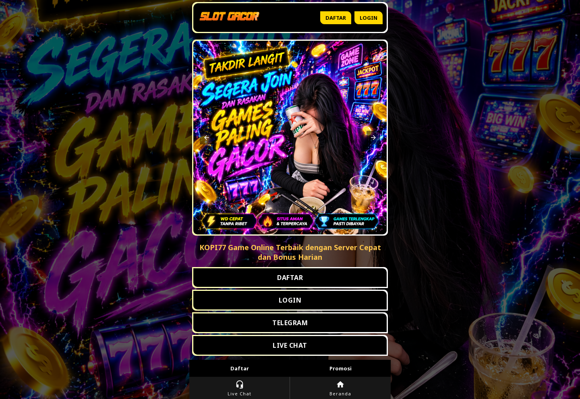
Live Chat (239, 388)
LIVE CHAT (290, 345)
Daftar (335, 17)
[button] (206, 137)
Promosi (340, 368)
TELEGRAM (290, 322)
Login (368, 17)
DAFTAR (290, 277)
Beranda (340, 388)
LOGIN (290, 300)
